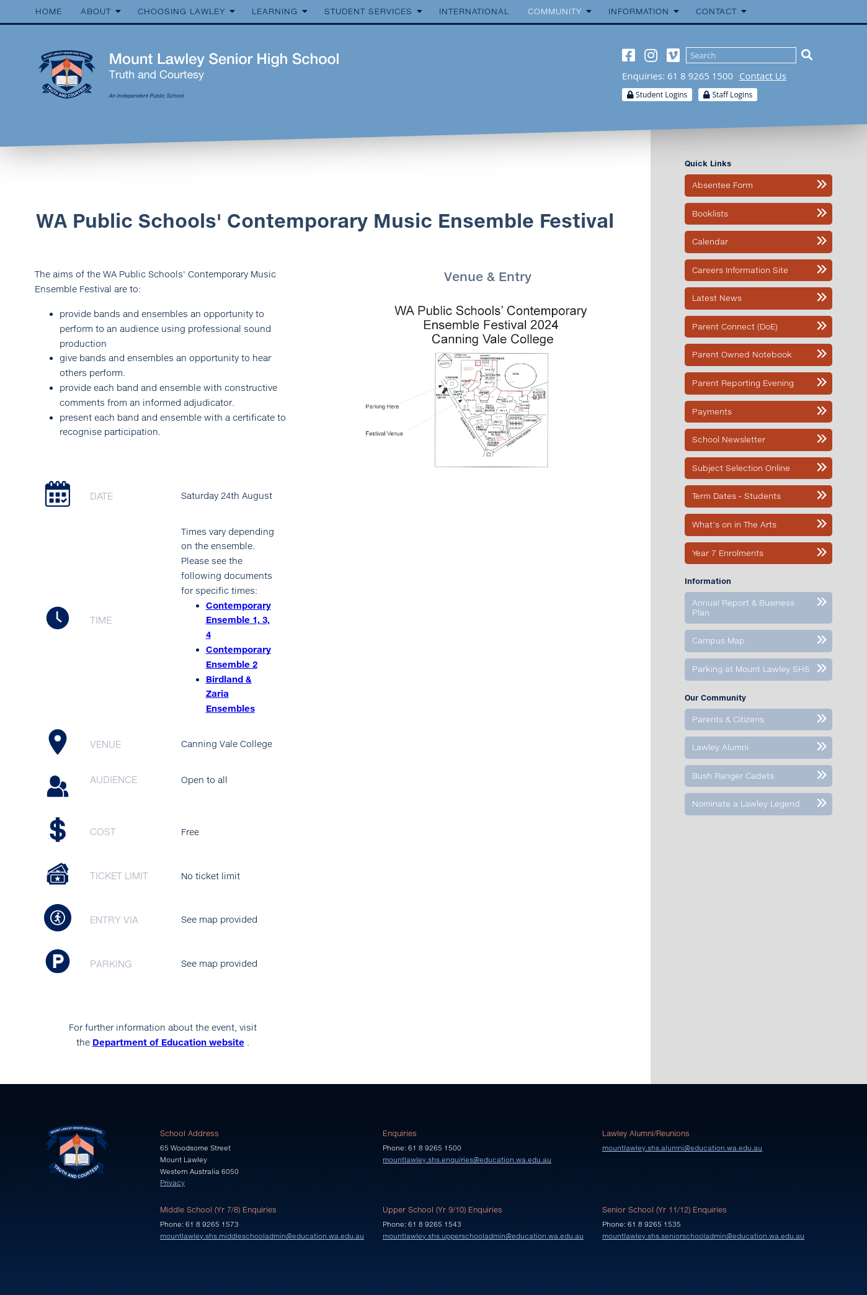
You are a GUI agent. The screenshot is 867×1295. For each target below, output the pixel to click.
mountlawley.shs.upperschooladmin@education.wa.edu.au (483, 1236)
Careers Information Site (740, 270)
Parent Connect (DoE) (735, 326)
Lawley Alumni (720, 747)
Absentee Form (722, 185)
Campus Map (718, 640)
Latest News (717, 298)
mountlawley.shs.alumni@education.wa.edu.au (682, 1148)
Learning (275, 11)
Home (48, 11)
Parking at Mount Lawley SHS (751, 669)
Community (555, 11)
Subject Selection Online (741, 468)
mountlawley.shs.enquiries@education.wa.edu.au (467, 1159)
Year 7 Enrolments (727, 553)
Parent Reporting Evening (743, 383)
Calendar (710, 241)
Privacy (172, 1182)
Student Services (368, 11)
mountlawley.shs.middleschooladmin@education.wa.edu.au (262, 1236)
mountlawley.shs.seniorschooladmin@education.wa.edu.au (703, 1236)
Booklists (710, 213)
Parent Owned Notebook (742, 354)
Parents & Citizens (728, 719)
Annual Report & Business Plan (743, 607)
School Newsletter (728, 439)
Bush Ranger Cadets (733, 776)
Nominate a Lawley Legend (746, 804)
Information (638, 11)
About (96, 11)
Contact (716, 11)
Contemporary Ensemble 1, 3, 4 (238, 620)
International (474, 11)
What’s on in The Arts (734, 524)
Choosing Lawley (181, 11)
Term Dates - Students (736, 496)
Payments (712, 411)
